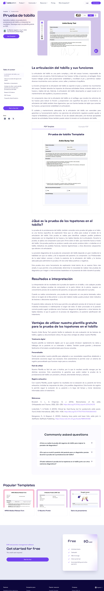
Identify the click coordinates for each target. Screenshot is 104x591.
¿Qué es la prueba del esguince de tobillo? (12, 79)
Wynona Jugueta (13, 30)
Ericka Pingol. (19, 31)
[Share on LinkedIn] (5, 118)
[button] (98, 587)
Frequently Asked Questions (11, 98)
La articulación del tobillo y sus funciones (11, 74)
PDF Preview (7, 95)
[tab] (49, 126)
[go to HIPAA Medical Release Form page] (18, 498)
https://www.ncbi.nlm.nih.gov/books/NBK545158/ (73, 419)
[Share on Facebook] (9, 118)
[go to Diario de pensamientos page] (85, 498)
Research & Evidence (9, 92)
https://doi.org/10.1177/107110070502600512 (80, 412)
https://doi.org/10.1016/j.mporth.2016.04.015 (79, 404)
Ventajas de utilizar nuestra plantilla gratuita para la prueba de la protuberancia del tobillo (12, 87)
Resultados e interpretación (11, 83)
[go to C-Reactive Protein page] (52, 498)
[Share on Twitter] (13, 119)
